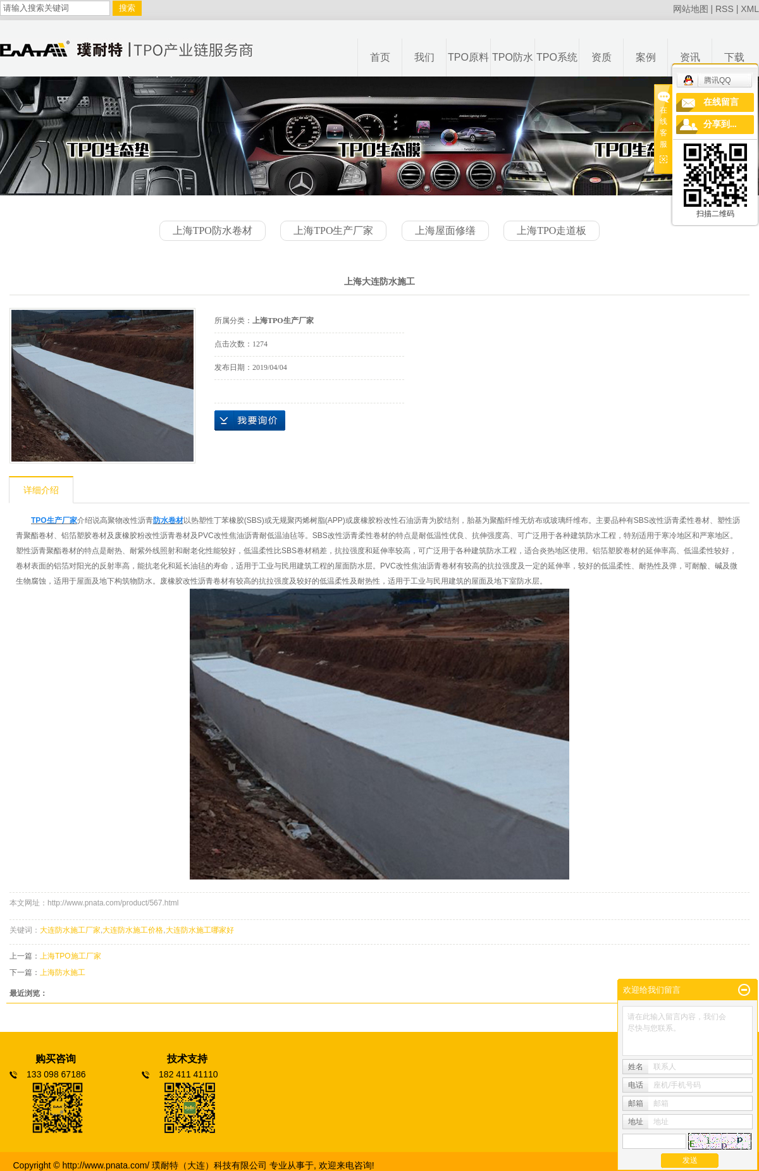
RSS (724, 9)
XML (750, 9)
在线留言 (721, 102)
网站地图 (690, 9)
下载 (734, 57)
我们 (424, 57)
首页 (380, 57)
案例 (646, 57)
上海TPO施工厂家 (70, 956)
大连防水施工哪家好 (200, 930)
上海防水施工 (62, 972)
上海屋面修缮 (445, 230)
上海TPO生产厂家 (333, 230)
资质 (601, 57)
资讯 (690, 57)
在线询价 (249, 420)
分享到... (720, 124)
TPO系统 (556, 57)
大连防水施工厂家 (70, 930)
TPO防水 (512, 57)
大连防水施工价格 (132, 930)
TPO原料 (468, 57)
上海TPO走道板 (551, 230)
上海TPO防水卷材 (212, 230)
